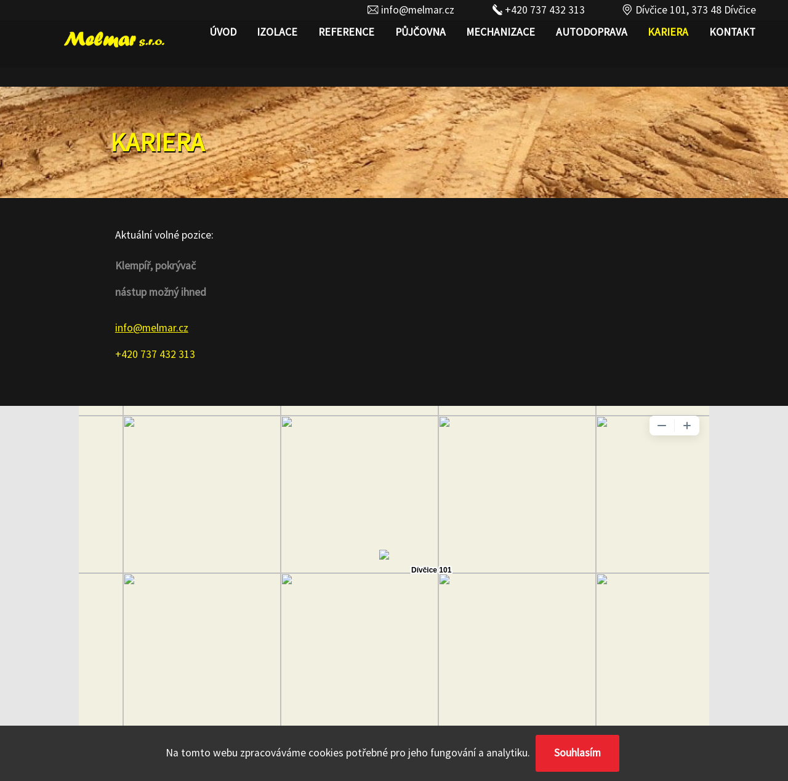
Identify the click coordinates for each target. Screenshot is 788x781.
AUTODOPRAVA (591, 32)
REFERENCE (346, 32)
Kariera (668, 32)
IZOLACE (277, 32)
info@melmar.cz (411, 10)
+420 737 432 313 (538, 10)
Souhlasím (577, 752)
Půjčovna (420, 32)
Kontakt (732, 32)
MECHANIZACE (500, 32)
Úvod (222, 32)
